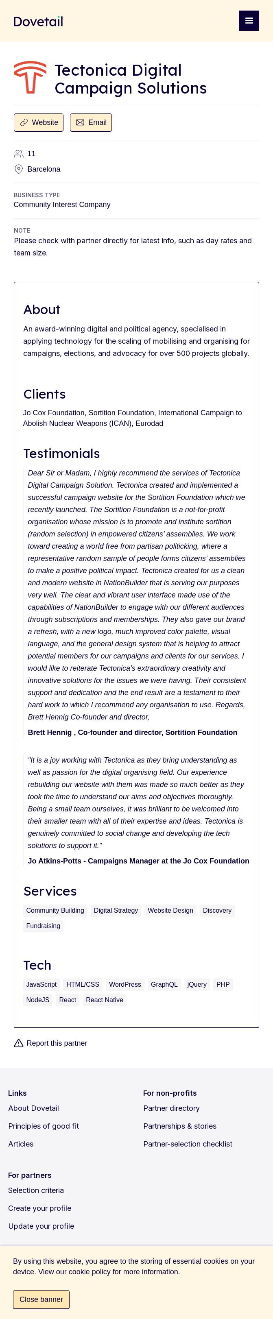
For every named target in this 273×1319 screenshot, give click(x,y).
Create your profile (39, 1208)
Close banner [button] (41, 1299)
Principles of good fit (43, 1126)
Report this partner (57, 1043)
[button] (249, 21)
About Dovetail (33, 1108)
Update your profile (41, 1226)
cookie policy (90, 1272)
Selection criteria (36, 1190)
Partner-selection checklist (187, 1144)
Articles (20, 1144)
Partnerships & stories (179, 1126)
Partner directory (171, 1108)
